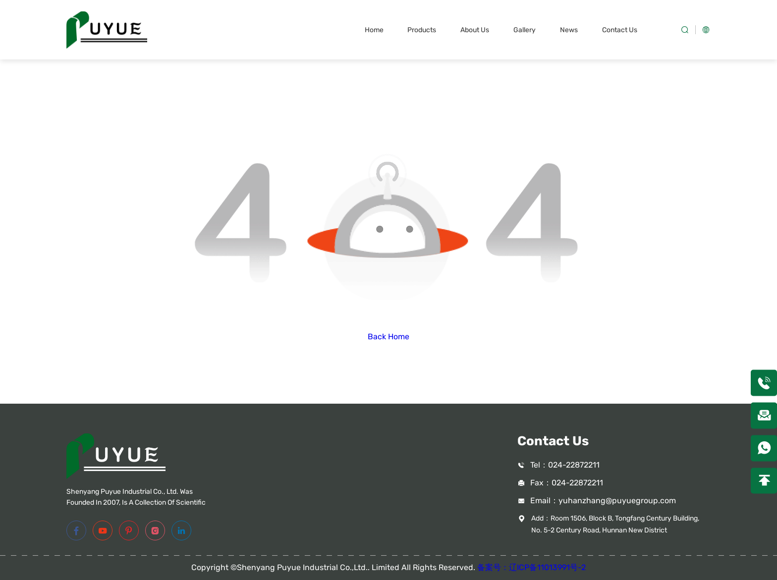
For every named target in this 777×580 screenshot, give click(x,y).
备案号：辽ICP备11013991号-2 (531, 567)
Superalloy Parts (354, 498)
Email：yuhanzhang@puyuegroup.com (603, 500)
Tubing (337, 481)
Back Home (388, 336)
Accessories (346, 531)
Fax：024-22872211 (566, 482)
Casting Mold (348, 515)
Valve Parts (344, 464)
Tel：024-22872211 (565, 465)
